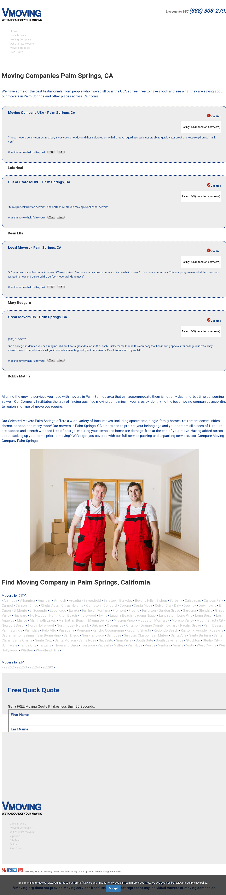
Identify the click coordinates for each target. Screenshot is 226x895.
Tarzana (45, 645)
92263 (22, 667)
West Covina (206, 645)
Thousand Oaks (66, 645)
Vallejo (119, 645)
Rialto (185, 630)
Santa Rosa (87, 640)
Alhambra (27, 600)
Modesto (145, 620)
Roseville (216, 630)
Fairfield (88, 610)
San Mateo (159, 635)
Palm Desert (213, 625)
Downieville (207, 605)
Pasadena (66, 630)
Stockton (193, 640)
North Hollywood (41, 625)
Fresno (134, 610)
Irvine (103, 615)
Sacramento (11, 635)
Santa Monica (65, 640)
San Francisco (93, 635)
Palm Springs (12, 630)
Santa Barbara (200, 635)
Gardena (189, 610)
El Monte (20, 610)
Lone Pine (184, 615)
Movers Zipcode (20, 47)
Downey (190, 605)
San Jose (114, 635)
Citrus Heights (72, 605)
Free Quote (16, 51)
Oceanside (115, 625)
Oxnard (172, 625)
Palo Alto (49, 630)
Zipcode (15, 835)
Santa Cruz (43, 640)
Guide (13, 843)
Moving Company (20, 39)
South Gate (144, 640)
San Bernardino (49, 635)
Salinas (29, 635)
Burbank (176, 600)
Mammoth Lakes (43, 620)
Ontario (132, 625)
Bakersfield (92, 600)
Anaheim (44, 600)
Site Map (15, 839)
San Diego (71, 635)
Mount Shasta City (211, 620)
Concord (110, 605)
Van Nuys (135, 645)
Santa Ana (178, 635)
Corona (125, 605)
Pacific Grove (190, 625)
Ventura (164, 645)
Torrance (88, 645)
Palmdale (32, 630)
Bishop (161, 600)
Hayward (20, 615)
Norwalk (82, 625)
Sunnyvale (9, 645)
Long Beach (204, 615)
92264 (35, 667)
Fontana (103, 610)
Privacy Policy (51, 871)
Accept (113, 888)
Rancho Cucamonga (108, 630)
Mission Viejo (124, 620)
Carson (21, 605)
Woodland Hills (47, 650)
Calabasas (193, 600)
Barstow (110, 600)
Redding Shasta (139, 630)
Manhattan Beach (72, 620)
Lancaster (167, 615)
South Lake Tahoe (169, 640)
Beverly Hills (144, 600)
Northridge (65, 625)
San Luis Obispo (136, 635)
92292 (48, 667)
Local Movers (18, 35)
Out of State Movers (22, 43)
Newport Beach (13, 625)
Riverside (199, 630)
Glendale (205, 610)
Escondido (58, 610)
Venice (150, 645)
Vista (190, 645)
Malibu (22, 620)
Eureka (74, 610)
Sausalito (106, 640)
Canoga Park (213, 600)
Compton (93, 605)
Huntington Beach (63, 615)
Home (13, 31)
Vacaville (104, 645)
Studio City (211, 640)
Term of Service (83, 882)
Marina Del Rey (99, 620)
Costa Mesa (143, 605)
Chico (33, 605)
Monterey (161, 620)
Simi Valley (124, 640)
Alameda (10, 600)
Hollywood (38, 615)
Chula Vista (50, 605)
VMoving (29, 871)
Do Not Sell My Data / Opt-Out (77, 871)
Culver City (163, 605)
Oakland (98, 625)
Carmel (7, 605)
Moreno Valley (183, 620)
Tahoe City (28, 645)
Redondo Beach (166, 630)
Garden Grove (169, 610)
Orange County (152, 625)
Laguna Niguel (145, 615)
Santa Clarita (22, 640)
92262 (9, 667)
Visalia (178, 645)
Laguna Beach (121, 615)
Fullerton (149, 610)
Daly (177, 605)
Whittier (27, 650)
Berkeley (125, 600)
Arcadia (75, 600)
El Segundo (38, 610)
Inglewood (88, 615)
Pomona (83, 630)
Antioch (60, 600)
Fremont (119, 610)
